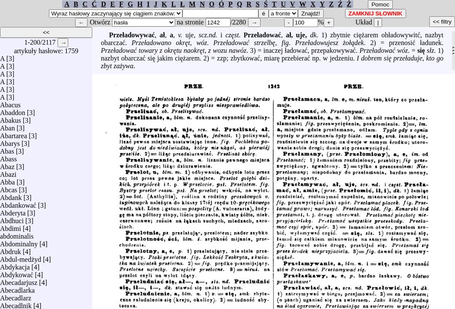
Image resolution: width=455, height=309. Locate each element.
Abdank (11, 195)
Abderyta (13, 211)
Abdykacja (15, 265)
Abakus (10, 118)
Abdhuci (12, 218)
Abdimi (10, 226)
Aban (7, 126)
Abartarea (13, 133)
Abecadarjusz (18, 280)
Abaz (7, 164)
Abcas (8, 187)
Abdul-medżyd (20, 257)
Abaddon (12, 110)
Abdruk (10, 249)
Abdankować (18, 203)
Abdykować (16, 272)
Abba (7, 180)
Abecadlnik (16, 303)
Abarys (10, 141)
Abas (7, 149)
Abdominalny (19, 241)
